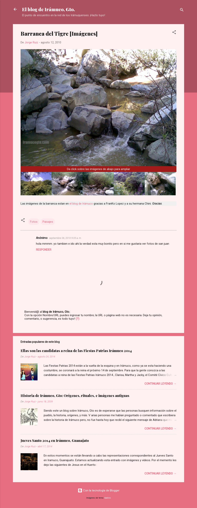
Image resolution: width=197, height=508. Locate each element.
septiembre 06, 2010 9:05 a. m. (65, 238)
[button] (174, 33)
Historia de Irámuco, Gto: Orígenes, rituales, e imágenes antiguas (75, 395)
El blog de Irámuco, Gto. (48, 9)
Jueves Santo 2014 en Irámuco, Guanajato (55, 440)
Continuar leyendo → (160, 383)
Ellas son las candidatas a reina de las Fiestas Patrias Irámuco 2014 (76, 350)
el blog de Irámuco (81, 203)
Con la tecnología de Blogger (98, 490)
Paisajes (48, 221)
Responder (43, 249)
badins (107, 498)
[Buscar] (181, 10)
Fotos (34, 221)
